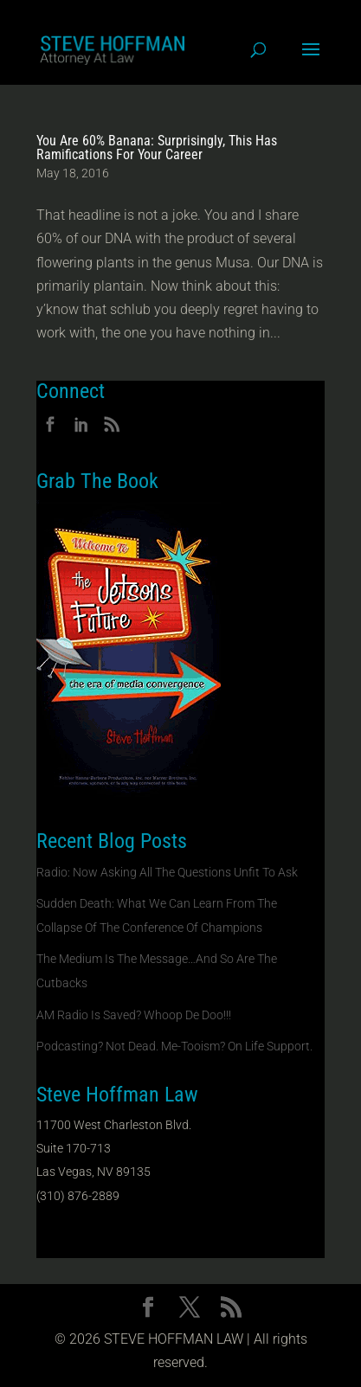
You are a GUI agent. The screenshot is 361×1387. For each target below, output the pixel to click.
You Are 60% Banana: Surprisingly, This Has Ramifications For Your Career (156, 147)
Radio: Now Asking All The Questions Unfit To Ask (167, 872)
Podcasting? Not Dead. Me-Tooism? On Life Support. (174, 1046)
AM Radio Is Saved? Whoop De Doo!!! (133, 1015)
